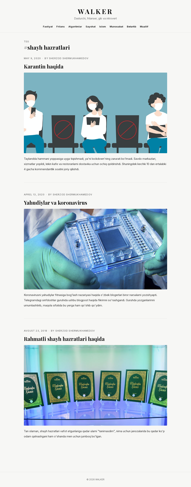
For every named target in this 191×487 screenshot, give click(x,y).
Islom (102, 26)
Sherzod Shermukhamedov (69, 58)
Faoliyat (48, 26)
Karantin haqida (43, 66)
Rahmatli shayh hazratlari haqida (64, 338)
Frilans (60, 26)
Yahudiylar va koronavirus (55, 202)
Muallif (144, 26)
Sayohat (91, 26)
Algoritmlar (75, 26)
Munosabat (116, 26)
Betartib (131, 26)
